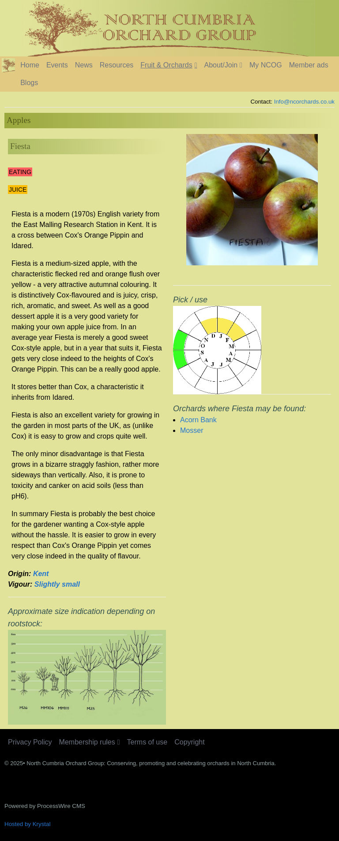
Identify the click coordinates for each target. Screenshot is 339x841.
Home (29, 65)
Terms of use (147, 742)
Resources (116, 65)
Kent (41, 573)
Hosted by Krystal (27, 824)
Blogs (29, 82)
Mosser (191, 430)
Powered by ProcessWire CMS (44, 806)
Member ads (308, 65)
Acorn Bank (198, 420)
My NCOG (265, 65)
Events (57, 65)
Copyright (189, 742)
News (84, 65)
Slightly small (57, 584)
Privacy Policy (30, 742)
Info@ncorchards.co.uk (304, 101)
